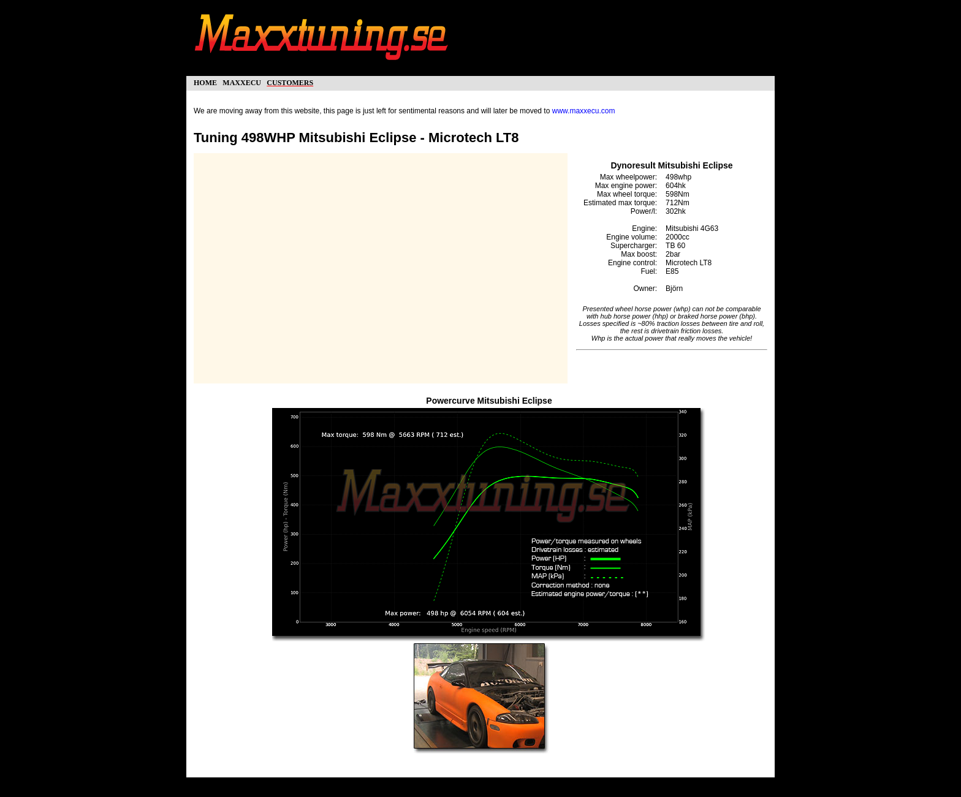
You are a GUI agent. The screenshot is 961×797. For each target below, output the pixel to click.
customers (290, 82)
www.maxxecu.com (583, 111)
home (205, 82)
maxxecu (241, 82)
